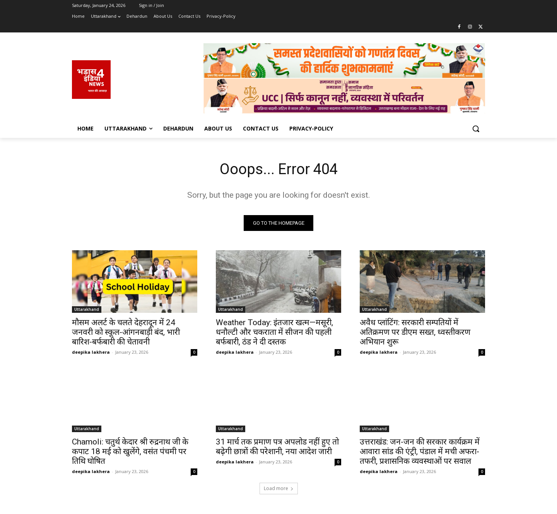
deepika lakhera (91, 353)
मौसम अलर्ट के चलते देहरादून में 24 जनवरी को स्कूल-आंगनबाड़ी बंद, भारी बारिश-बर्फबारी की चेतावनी (126, 333)
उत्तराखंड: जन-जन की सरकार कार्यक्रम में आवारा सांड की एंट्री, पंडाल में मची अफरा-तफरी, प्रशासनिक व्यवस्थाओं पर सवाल (420, 452)
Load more (279, 489)
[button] (475, 128)
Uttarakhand (86, 310)
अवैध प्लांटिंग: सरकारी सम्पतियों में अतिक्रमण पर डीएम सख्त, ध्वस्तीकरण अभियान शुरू (415, 333)
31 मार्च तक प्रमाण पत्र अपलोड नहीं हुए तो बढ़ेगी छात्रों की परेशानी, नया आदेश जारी (277, 447)
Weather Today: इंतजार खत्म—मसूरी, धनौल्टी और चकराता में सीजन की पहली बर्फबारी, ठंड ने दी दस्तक (274, 333)
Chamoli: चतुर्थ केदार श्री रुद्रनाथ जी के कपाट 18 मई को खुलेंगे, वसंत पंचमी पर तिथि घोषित (130, 452)
